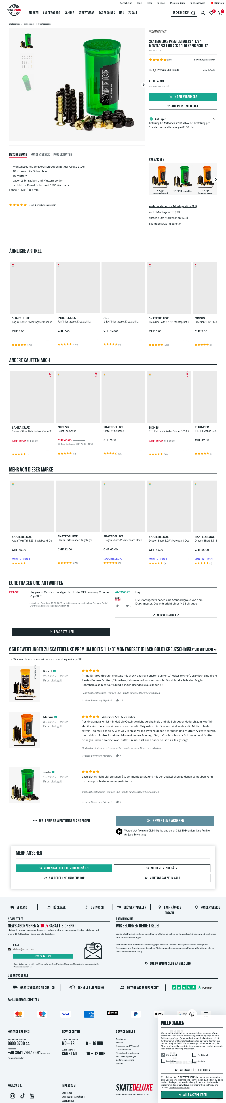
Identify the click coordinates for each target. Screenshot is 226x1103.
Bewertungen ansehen (204, 59)
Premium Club (146, 830)
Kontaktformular (16, 1057)
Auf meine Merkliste (183, 106)
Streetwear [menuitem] (86, 13)
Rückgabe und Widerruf (127, 1046)
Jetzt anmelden (43, 956)
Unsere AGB (67, 1093)
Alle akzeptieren (192, 1095)
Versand (18, 908)
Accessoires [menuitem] (107, 13)
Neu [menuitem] (121, 13)
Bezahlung (121, 1039)
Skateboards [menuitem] (51, 13)
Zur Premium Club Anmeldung (167, 963)
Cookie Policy (68, 1101)
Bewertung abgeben (164, 821)
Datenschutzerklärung (73, 1097)
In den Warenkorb (182, 97)
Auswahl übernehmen (192, 1070)
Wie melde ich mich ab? (23, 967)
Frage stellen (61, 632)
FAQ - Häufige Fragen (126, 1056)
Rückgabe (56, 908)
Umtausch (94, 908)
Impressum (68, 1086)
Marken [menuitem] (34, 13)
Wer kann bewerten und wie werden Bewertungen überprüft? (45, 659)
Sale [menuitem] (133, 13)
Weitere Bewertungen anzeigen (61, 821)
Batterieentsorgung (125, 1059)
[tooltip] (214, 70)
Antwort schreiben (166, 615)
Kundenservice (207, 908)
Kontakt (120, 1063)
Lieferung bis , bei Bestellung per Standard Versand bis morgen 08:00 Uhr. (183, 123)
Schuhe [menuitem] (69, 13)
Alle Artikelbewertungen (127, 1053)
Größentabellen (131, 908)
